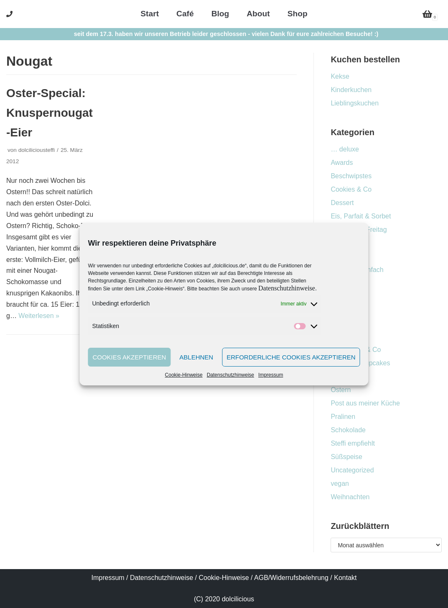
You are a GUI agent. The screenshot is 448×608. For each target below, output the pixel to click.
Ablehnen (196, 357)
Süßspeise (346, 456)
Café (185, 13)
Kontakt (345, 577)
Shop (298, 13)
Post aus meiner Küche (365, 403)
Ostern (341, 389)
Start (149, 13)
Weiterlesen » (38, 315)
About (258, 13)
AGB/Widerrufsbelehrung (291, 577)
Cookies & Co (351, 189)
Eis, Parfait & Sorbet (361, 216)
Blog (220, 13)
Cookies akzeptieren (129, 357)
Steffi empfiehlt (353, 443)
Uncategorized (352, 470)
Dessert (342, 202)
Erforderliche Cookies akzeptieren (291, 357)
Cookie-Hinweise (184, 375)
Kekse (340, 76)
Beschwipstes (351, 176)
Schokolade (348, 430)
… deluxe (345, 149)
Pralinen (343, 416)
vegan (340, 483)
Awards (342, 162)
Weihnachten (350, 496)
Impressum (270, 375)
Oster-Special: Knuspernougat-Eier (49, 113)
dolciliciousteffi (36, 150)
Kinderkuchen (351, 89)
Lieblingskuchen (355, 103)
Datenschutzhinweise (286, 288)
